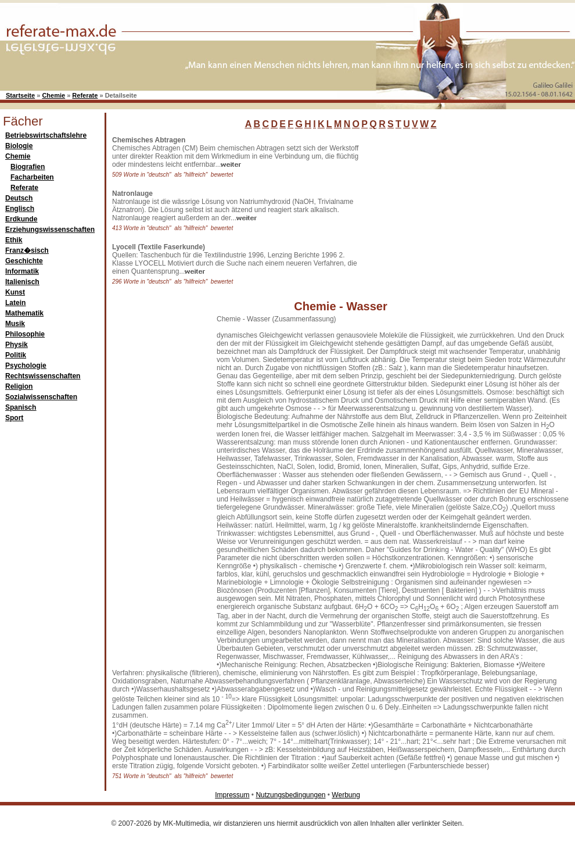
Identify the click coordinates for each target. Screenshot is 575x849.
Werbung (346, 795)
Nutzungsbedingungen (290, 795)
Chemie (53, 95)
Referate (85, 95)
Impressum (232, 795)
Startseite (20, 95)
